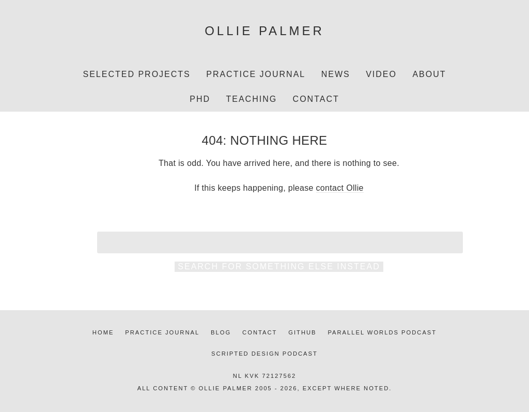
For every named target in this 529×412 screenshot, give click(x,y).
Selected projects (136, 74)
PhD (200, 99)
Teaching (251, 99)
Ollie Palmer (264, 31)
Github (302, 332)
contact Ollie (340, 188)
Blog (221, 332)
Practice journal (162, 332)
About (429, 74)
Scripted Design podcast (264, 353)
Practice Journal (255, 74)
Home (103, 332)
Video (381, 74)
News (335, 74)
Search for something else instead (279, 266)
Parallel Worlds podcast (382, 332)
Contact (316, 99)
